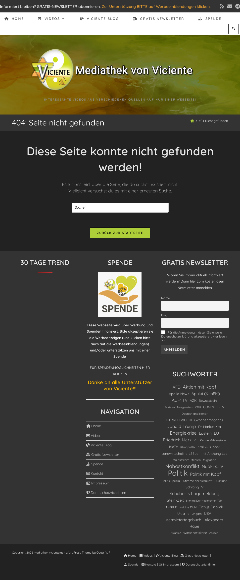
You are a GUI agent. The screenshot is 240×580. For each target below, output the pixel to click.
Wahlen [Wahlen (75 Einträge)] (176, 533)
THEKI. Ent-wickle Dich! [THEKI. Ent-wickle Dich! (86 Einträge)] (181, 507)
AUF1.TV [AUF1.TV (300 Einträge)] (180, 400)
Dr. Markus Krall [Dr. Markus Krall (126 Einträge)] (210, 427)
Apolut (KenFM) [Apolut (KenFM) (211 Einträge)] (206, 393)
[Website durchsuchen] (233, 28)
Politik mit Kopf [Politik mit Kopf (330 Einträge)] (205, 474)
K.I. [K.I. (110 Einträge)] (196, 440)
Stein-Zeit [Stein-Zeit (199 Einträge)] (175, 500)
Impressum (97, 483)
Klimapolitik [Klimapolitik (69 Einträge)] (187, 447)
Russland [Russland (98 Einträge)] (221, 481)
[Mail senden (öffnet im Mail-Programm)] (230, 6)
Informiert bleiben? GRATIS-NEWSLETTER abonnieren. (50, 6)
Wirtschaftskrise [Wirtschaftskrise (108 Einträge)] (195, 533)
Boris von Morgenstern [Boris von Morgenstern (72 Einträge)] (179, 407)
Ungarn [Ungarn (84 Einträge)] (197, 514)
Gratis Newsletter (102, 454)
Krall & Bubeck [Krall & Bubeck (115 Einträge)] (208, 447)
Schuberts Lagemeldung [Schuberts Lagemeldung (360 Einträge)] (194, 493)
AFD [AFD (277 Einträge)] (177, 387)
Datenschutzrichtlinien (106, 492)
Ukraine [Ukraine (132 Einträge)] (183, 513)
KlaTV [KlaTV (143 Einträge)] (173, 447)
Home (93, 426)
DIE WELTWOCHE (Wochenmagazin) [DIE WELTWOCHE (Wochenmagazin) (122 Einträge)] (194, 420)
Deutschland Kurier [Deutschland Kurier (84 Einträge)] (194, 413)
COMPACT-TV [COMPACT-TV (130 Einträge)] (213, 407)
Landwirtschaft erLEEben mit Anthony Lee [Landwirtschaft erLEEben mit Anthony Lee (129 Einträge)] (194, 454)
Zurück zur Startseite (120, 233)
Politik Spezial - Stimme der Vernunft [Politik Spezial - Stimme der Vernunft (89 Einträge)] (187, 481)
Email (165, 315)
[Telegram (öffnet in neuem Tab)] (237, 6)
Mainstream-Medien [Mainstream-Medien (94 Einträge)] (187, 460)
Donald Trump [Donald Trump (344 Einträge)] (181, 426)
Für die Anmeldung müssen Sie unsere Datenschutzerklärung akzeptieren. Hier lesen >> (194, 336)
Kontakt (94, 473)
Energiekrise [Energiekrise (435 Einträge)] (183, 433)
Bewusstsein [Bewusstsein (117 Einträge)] (208, 401)
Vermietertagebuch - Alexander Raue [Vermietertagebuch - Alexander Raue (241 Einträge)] (194, 522)
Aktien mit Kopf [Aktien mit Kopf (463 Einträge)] (199, 387)
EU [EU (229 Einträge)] (216, 433)
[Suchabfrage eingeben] (120, 208)
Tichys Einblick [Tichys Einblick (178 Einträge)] (211, 507)
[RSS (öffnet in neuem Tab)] (222, 6)
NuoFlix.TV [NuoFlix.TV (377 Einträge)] (212, 466)
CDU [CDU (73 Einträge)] (198, 407)
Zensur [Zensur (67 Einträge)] (213, 533)
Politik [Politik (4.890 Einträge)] (178, 473)
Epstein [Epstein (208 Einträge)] (205, 433)
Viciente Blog (99, 445)
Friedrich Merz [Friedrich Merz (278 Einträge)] (177, 439)
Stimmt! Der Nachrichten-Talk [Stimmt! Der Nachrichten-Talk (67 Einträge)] (204, 500)
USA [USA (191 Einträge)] (207, 513)
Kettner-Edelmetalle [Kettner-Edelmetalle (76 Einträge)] (213, 440)
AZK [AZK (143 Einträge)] (193, 400)
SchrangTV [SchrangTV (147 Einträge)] (194, 487)
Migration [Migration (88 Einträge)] (209, 460)
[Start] (192, 121)
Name (165, 298)
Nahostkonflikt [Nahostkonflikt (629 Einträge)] (182, 466)
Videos (93, 435)
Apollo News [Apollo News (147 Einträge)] (179, 394)
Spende (94, 464)
